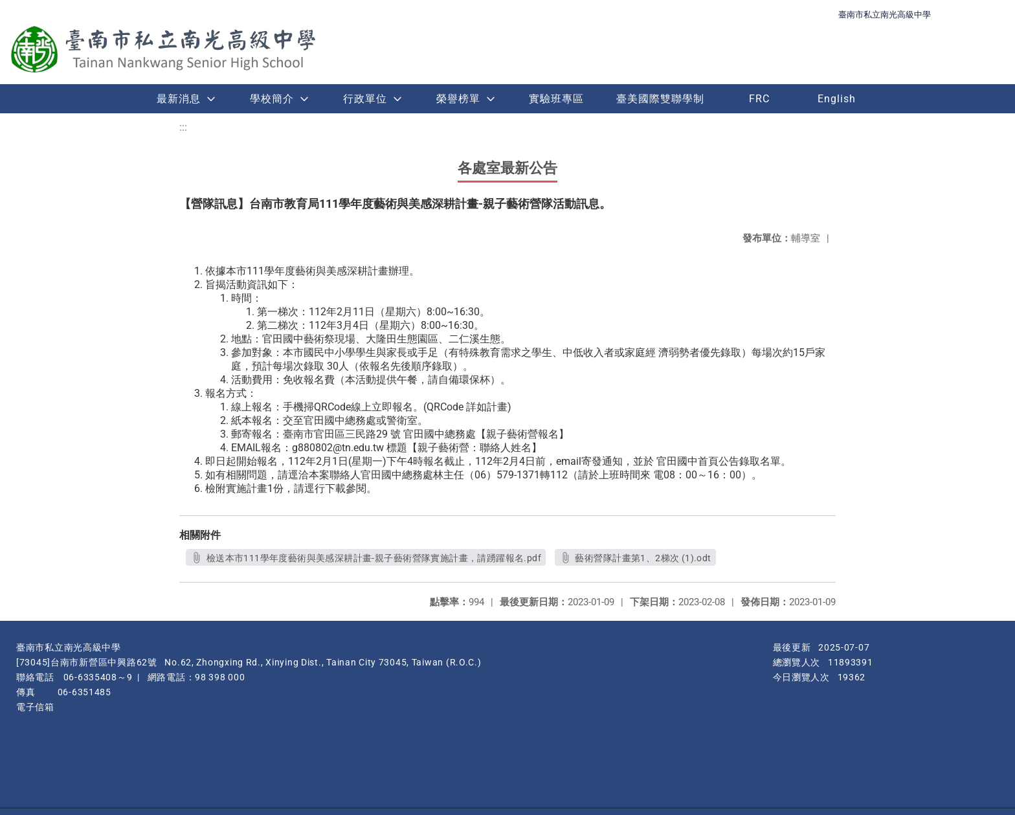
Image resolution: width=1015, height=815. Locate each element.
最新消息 (179, 99)
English (837, 99)
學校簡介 (272, 99)
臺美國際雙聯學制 (660, 99)
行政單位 (365, 99)
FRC (759, 99)
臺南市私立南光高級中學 (884, 14)
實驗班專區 (556, 99)
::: (183, 127)
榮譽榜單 (458, 99)
